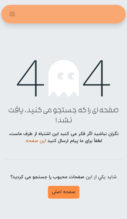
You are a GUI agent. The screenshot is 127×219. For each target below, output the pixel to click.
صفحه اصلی (63, 192)
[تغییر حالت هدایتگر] (12, 14)
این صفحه (36, 141)
